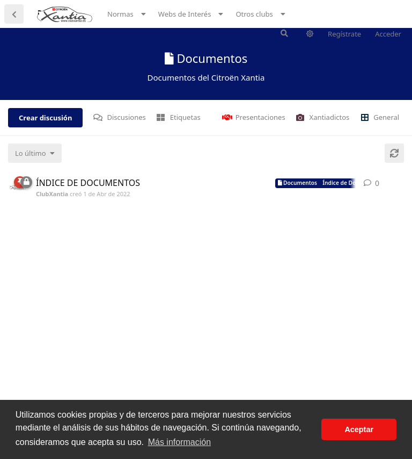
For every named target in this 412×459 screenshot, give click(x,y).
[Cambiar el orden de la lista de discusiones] (35, 153)
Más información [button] (179, 442)
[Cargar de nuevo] (394, 153)
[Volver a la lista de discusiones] (14, 14)
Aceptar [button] (358, 429)
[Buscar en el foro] (284, 33)
